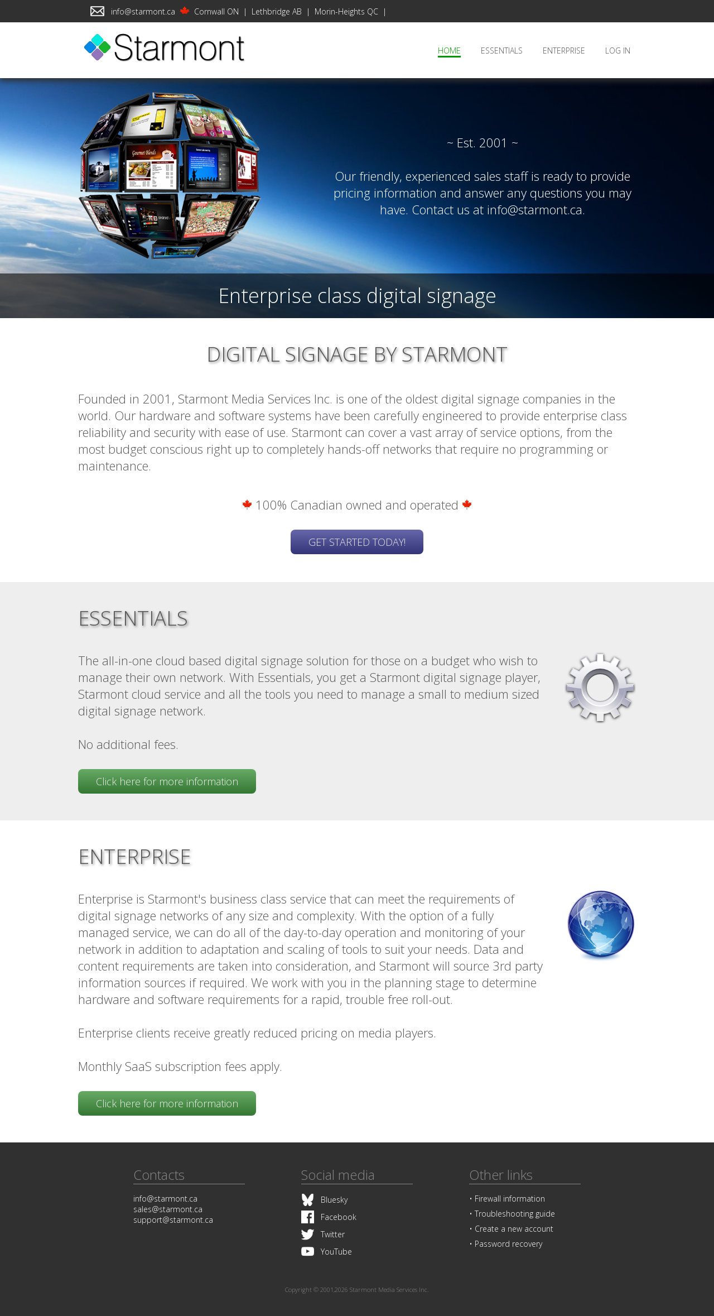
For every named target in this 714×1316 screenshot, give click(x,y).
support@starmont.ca (173, 1219)
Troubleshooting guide (515, 1213)
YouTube (336, 1251)
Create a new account (514, 1228)
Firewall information (510, 1198)
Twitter (333, 1234)
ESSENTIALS (502, 50)
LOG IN (617, 50)
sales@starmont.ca (167, 1209)
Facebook (338, 1217)
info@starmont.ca (143, 11)
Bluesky (334, 1199)
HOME (449, 50)
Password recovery (508, 1243)
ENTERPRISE (564, 50)
